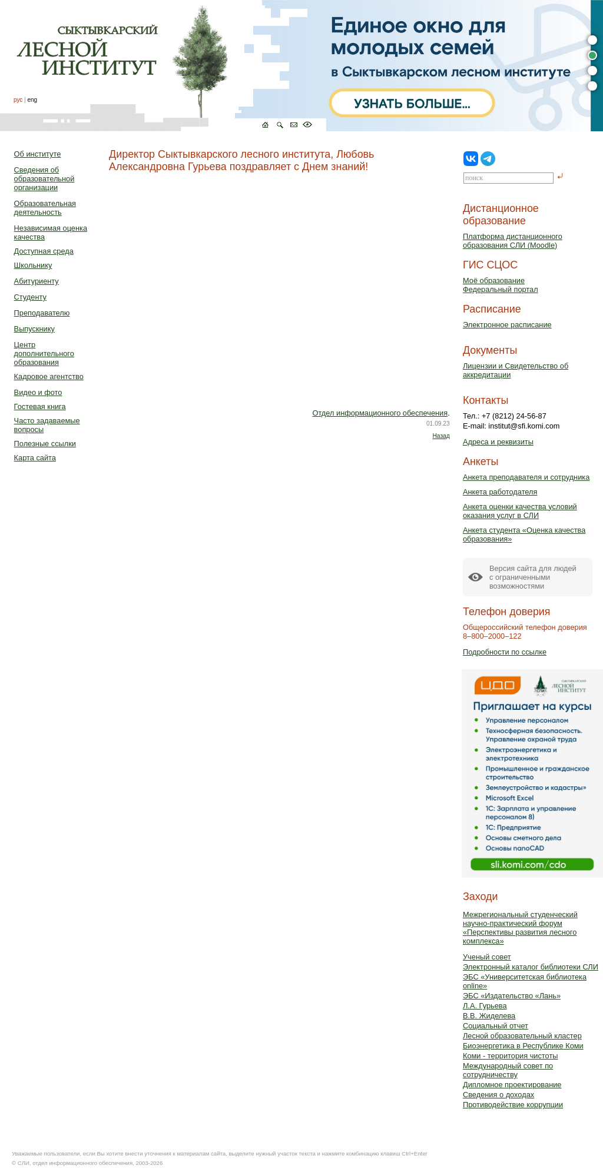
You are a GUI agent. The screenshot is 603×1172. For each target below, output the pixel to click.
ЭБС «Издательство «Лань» (512, 995)
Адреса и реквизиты (498, 441)
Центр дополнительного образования (44, 353)
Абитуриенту (36, 281)
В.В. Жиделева (489, 1015)
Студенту (30, 297)
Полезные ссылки (45, 443)
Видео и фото (38, 392)
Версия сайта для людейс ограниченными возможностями (533, 577)
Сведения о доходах (498, 1094)
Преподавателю (42, 312)
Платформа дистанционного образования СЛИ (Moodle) (512, 241)
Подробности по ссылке (504, 652)
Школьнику (33, 265)
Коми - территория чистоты (510, 1055)
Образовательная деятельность (45, 208)
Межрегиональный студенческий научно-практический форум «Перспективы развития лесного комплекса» (520, 927)
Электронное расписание (507, 324)
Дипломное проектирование (512, 1084)
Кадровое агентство (49, 376)
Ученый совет (487, 956)
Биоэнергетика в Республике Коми (523, 1045)
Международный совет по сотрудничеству (508, 1070)
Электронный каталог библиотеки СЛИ (530, 966)
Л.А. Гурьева (485, 1005)
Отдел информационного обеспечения (380, 413)
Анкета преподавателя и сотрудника (526, 477)
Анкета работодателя (500, 491)
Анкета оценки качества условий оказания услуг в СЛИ (520, 511)
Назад (440, 436)
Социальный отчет (495, 1025)
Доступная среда (44, 251)
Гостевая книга (40, 406)
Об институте (37, 154)
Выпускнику (34, 328)
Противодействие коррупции (513, 1104)
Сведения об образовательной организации (44, 178)
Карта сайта (35, 457)
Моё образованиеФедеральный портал (500, 285)
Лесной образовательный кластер (522, 1035)
